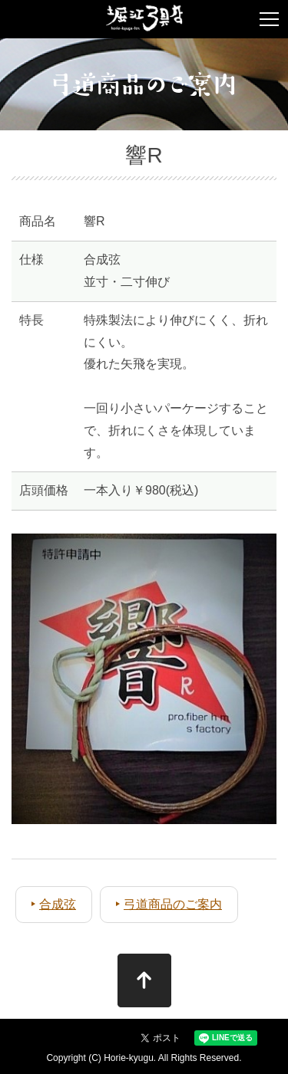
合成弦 (57, 904)
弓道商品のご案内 (173, 904)
